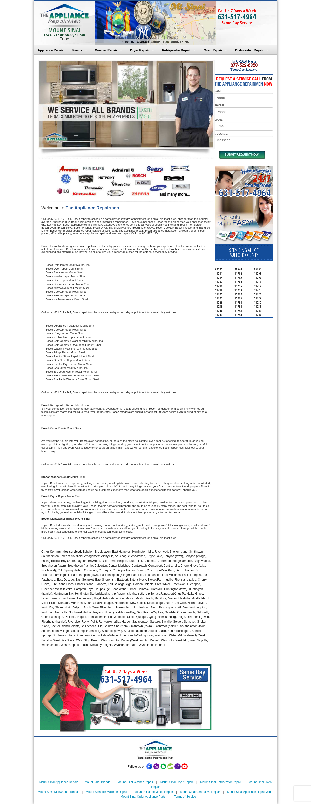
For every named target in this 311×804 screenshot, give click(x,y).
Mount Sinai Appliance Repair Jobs (249, 792)
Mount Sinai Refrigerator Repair (220, 782)
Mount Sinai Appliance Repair (58, 782)
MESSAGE (221, 133)
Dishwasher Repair (249, 50)
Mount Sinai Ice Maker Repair (154, 792)
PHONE (219, 105)
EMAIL (219, 119)
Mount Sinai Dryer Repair (176, 782)
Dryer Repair (139, 50)
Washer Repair (106, 50)
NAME (218, 91)
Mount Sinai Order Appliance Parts (143, 796)
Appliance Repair (50, 50)
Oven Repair (213, 50)
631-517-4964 (237, 17)
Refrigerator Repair (176, 50)
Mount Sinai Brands (97, 782)
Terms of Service (185, 796)
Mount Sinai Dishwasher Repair (58, 792)
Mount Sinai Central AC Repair (200, 792)
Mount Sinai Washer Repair (135, 782)
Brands (76, 50)
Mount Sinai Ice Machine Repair (106, 792)
